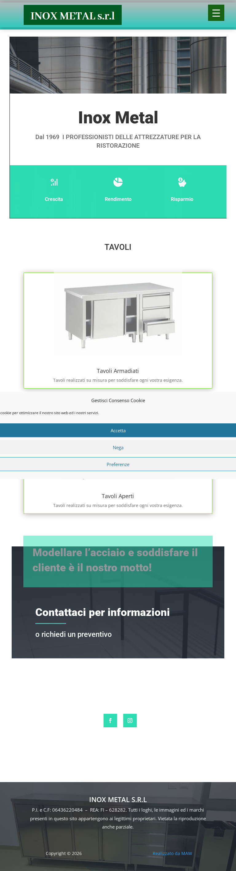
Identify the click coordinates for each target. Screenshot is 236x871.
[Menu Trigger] (216, 13)
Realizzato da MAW (172, 853)
